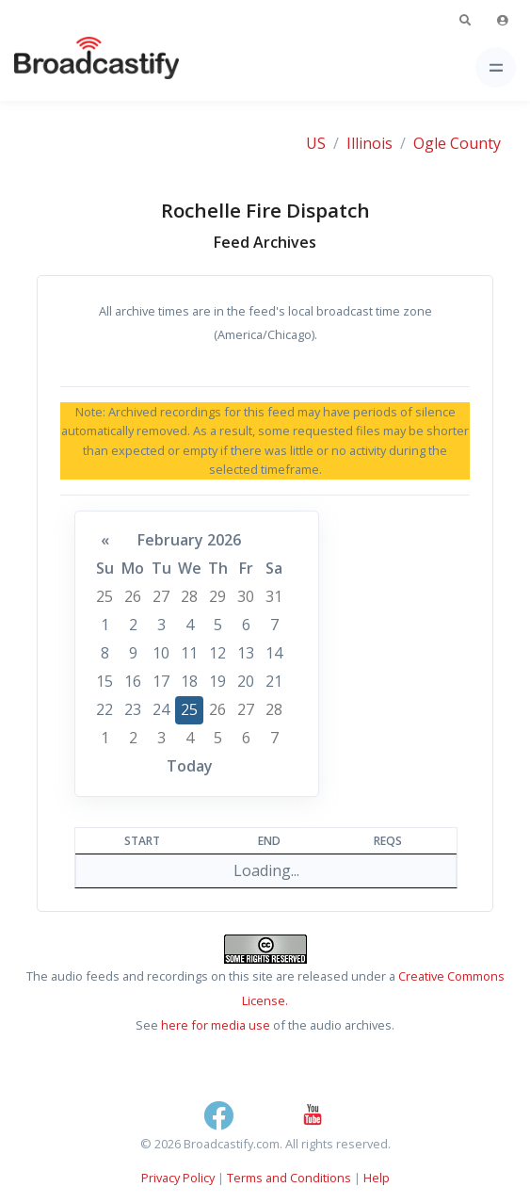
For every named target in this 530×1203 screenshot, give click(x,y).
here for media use (215, 1024)
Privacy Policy (178, 1177)
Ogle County (457, 143)
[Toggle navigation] (495, 67)
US (316, 143)
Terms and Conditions (289, 1177)
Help (376, 1177)
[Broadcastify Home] (67, 67)
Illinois (369, 143)
